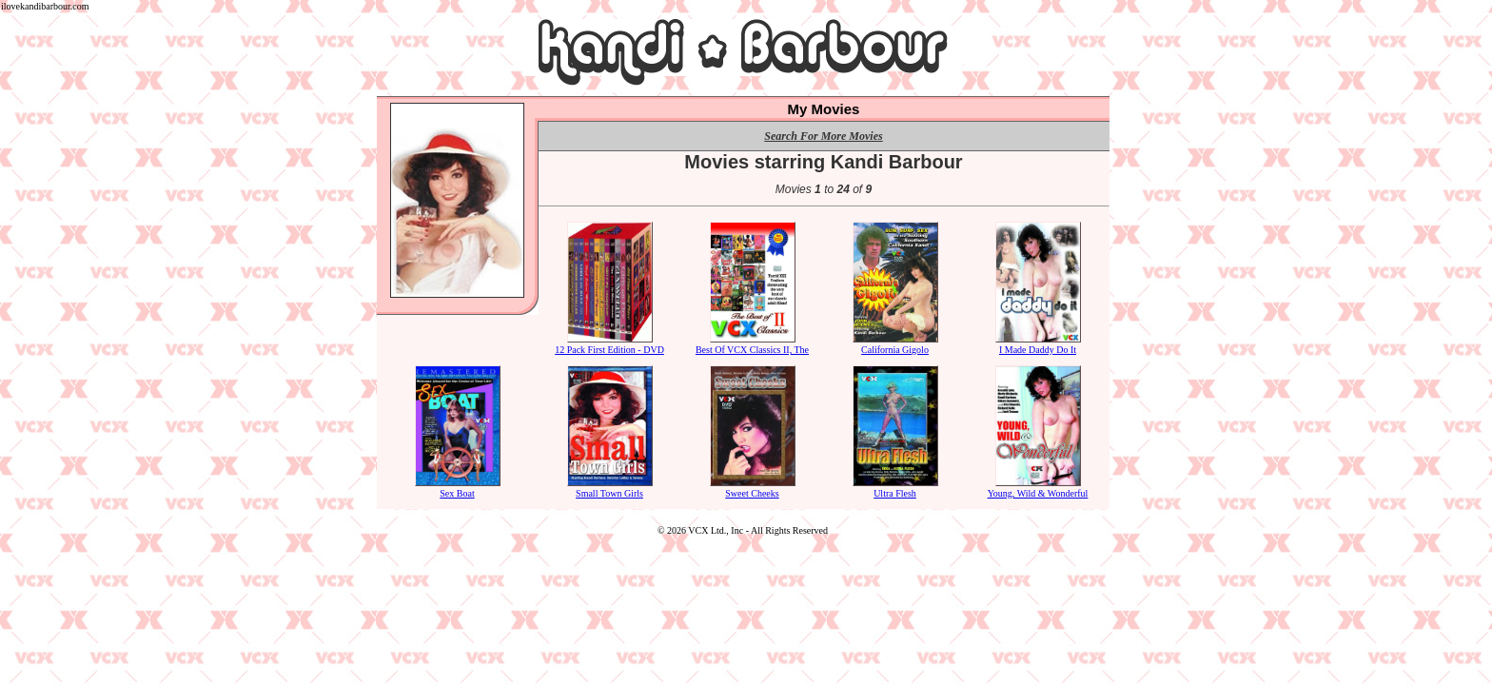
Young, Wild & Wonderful (1038, 488)
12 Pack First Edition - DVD (609, 344)
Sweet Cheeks (752, 488)
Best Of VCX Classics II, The (752, 344)
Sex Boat (458, 488)
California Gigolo (895, 344)
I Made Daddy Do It (1038, 344)
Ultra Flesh (895, 488)
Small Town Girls (610, 488)
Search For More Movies (823, 136)
